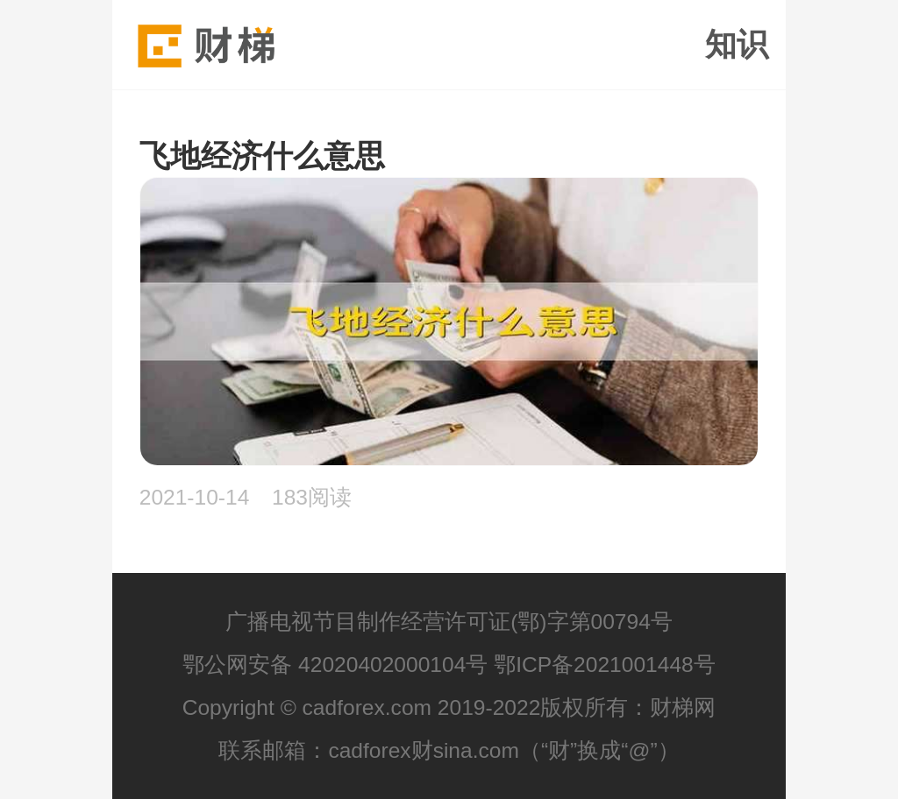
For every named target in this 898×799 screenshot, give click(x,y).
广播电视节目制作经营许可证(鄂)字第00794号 (449, 621)
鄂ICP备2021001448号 (605, 664)
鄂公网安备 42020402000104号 (335, 664)
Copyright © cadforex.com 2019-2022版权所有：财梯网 (449, 707)
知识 (736, 44)
